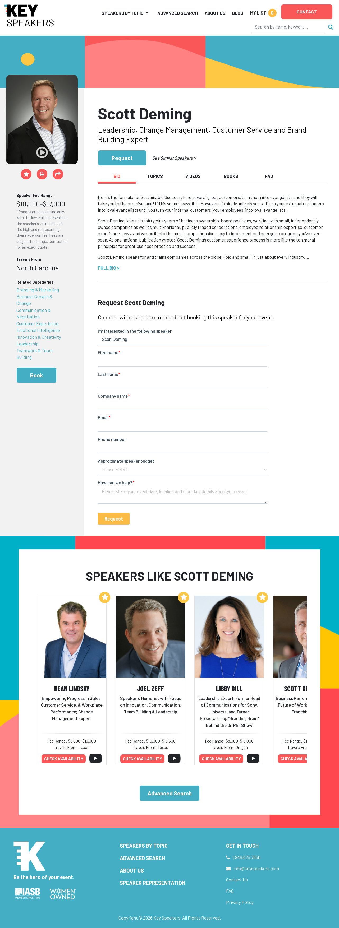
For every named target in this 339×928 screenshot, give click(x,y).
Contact (307, 11)
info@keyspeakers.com (256, 868)
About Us (215, 13)
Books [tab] (231, 176)
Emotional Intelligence (38, 330)
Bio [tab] (117, 176)
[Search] (288, 26)
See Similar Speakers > (174, 157)
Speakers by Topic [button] (123, 13)
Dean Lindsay (71, 688)
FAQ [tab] (269, 176)
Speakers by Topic (144, 845)
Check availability (63, 758)
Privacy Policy (240, 902)
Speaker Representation (152, 883)
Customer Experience (37, 323)
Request (122, 158)
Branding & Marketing (37, 289)
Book (36, 375)
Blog (237, 13)
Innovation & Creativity (38, 337)
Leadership (27, 343)
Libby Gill (229, 688)
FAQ (229, 890)
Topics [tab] (155, 176)
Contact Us (237, 879)
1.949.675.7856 (246, 857)
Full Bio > (108, 267)
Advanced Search (177, 13)
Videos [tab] (193, 176)
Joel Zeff (150, 688)
